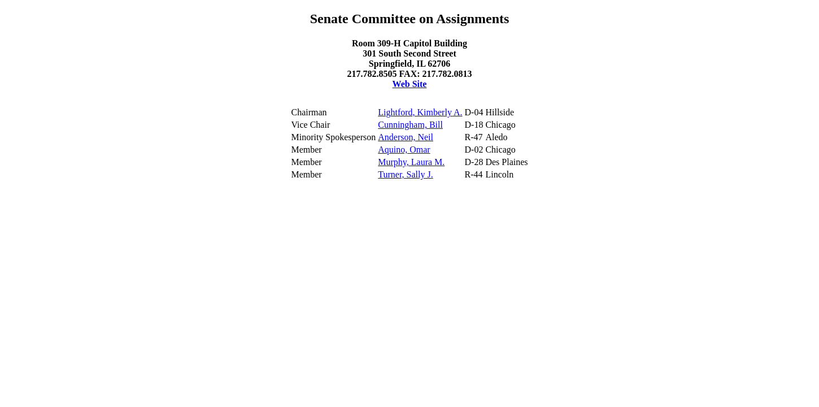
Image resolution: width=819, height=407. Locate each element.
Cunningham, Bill (410, 124)
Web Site (410, 84)
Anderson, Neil (405, 137)
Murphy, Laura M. (411, 162)
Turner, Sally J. (405, 174)
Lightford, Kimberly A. (420, 112)
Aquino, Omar (404, 149)
